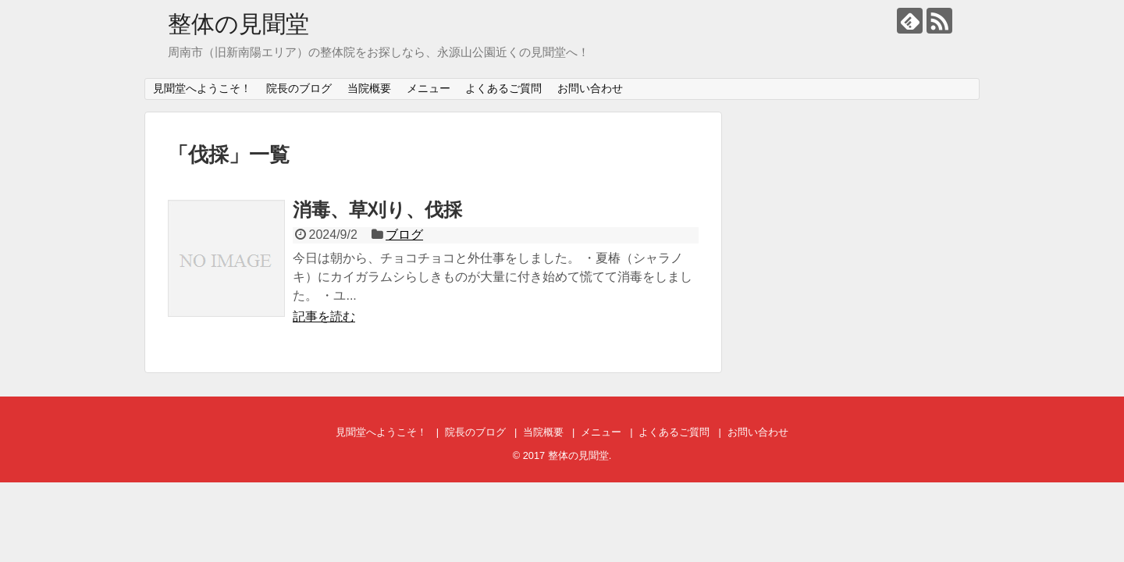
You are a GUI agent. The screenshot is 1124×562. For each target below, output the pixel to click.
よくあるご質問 (503, 88)
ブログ (404, 234)
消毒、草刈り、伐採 (377, 209)
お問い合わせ (590, 88)
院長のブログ (299, 88)
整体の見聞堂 (238, 24)
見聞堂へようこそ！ (202, 88)
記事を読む (324, 316)
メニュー (428, 88)
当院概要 (369, 88)
